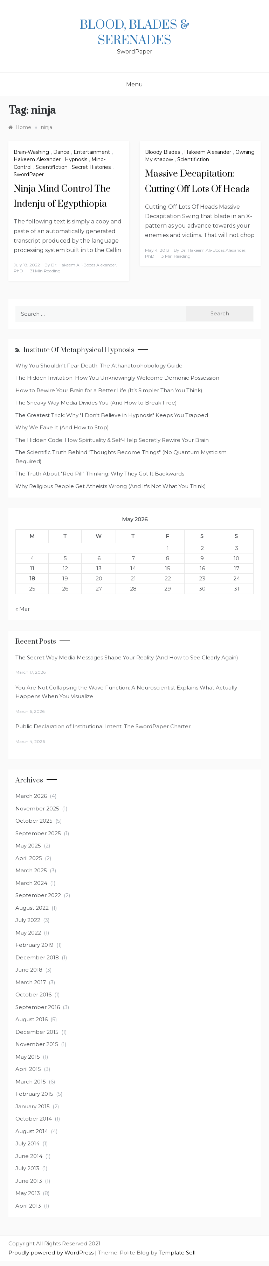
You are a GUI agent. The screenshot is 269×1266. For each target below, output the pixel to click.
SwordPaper (29, 174)
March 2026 (31, 796)
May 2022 (28, 932)
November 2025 (37, 808)
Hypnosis (76, 159)
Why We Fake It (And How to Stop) (62, 427)
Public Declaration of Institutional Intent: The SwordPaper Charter (103, 726)
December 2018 (37, 957)
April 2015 (28, 1069)
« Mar (22, 609)
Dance (61, 152)
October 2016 (33, 994)
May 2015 (27, 1056)
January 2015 (32, 1106)
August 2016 (31, 1019)
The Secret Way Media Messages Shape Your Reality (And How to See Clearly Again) (126, 657)
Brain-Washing (31, 152)
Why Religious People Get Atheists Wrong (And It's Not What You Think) (110, 486)
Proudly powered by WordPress (51, 1252)
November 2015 (36, 1044)
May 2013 (27, 1193)
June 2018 (28, 969)
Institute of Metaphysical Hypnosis (78, 350)
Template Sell (177, 1252)
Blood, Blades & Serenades (134, 32)
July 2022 (27, 920)
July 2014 (27, 1143)
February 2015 (34, 1093)
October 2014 (33, 1118)
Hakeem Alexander (37, 159)
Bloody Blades (162, 152)
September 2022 (38, 895)
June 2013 (28, 1181)
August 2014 (31, 1131)
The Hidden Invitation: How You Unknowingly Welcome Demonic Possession (117, 377)
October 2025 (34, 820)
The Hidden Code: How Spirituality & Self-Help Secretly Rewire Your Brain (112, 440)
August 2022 (32, 907)
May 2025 (28, 845)
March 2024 (31, 883)
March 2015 (30, 1081)
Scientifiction (52, 167)
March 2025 (31, 870)
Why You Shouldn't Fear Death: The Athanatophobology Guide (98, 365)
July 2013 (27, 1168)
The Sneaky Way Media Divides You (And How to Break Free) (96, 402)
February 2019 (34, 945)
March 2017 (30, 982)
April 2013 (28, 1205)
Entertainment (92, 152)
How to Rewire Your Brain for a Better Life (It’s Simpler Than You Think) (108, 390)
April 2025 (28, 858)
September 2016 (37, 1007)
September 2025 (38, 833)
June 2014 (28, 1156)
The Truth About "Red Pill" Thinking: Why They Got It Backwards (99, 473)
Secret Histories (91, 167)
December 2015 (36, 1032)
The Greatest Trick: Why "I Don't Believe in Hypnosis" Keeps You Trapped (111, 415)
